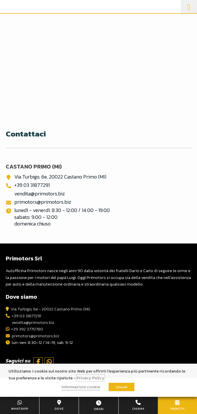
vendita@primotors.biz (39, 193)
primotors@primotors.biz (42, 202)
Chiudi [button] (121, 387)
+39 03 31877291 (32, 185)
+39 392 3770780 (27, 329)
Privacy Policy (90, 378)
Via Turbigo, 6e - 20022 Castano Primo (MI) (50, 309)
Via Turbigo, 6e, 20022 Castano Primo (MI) (60, 177)
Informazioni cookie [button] (80, 387)
